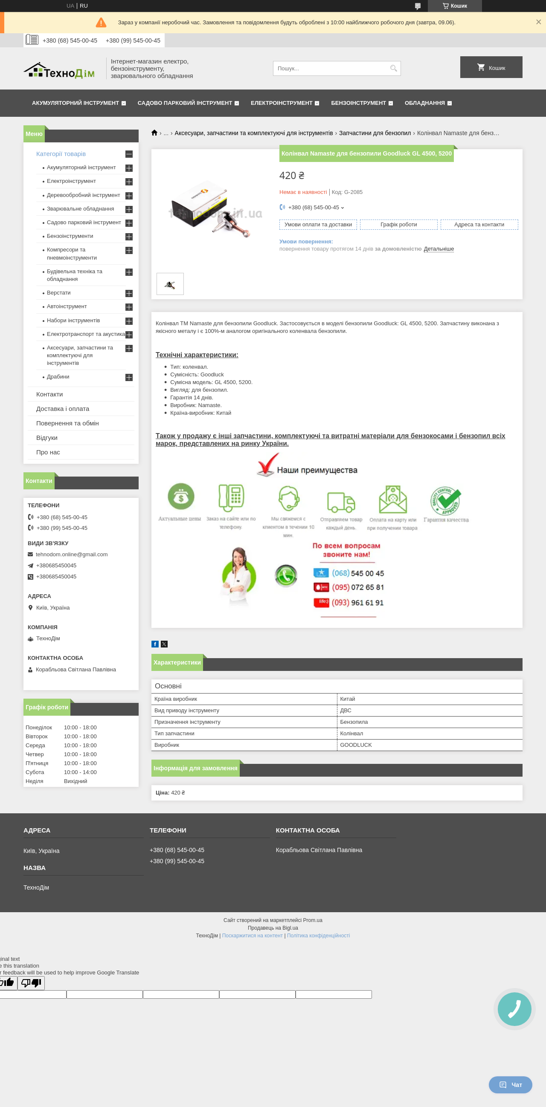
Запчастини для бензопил (375, 133)
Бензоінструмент (358, 103)
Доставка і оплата (62, 408)
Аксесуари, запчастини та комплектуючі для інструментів (254, 133)
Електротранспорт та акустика (86, 334)
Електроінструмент (282, 103)
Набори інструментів (73, 320)
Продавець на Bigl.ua (273, 928)
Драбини (58, 376)
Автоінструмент (67, 306)
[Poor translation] (31, 983)
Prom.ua (312, 920)
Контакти (49, 394)
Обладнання (425, 103)
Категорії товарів (61, 153)
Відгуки (47, 437)
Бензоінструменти (70, 236)
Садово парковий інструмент (185, 103)
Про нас (48, 452)
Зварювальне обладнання (80, 208)
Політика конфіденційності (318, 936)
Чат (510, 1085)
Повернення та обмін (67, 423)
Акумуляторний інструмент (75, 103)
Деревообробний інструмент (83, 195)
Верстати (59, 292)
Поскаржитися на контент (252, 936)
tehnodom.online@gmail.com (72, 554)
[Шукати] (393, 68)
